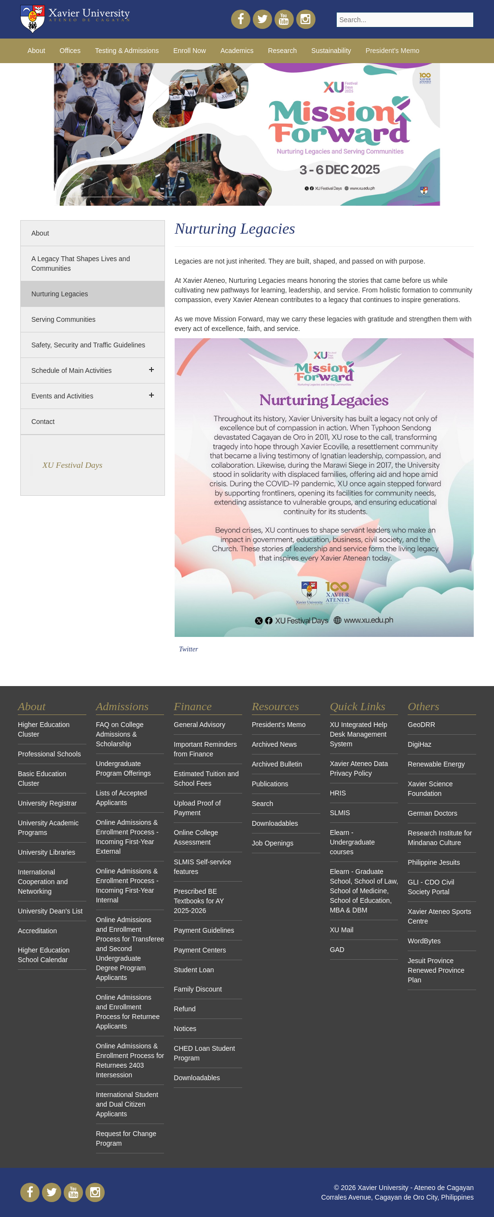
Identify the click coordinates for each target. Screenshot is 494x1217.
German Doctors (432, 813)
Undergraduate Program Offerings (123, 768)
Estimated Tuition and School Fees (206, 778)
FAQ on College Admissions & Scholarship (120, 734)
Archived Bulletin (277, 764)
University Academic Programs (48, 827)
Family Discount (198, 989)
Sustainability (331, 50)
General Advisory (199, 724)
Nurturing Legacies (59, 294)
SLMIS (340, 813)
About (36, 50)
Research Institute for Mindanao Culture (440, 838)
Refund (184, 1009)
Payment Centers (200, 950)
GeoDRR (421, 724)
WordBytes (424, 941)
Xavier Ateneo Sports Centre (439, 916)
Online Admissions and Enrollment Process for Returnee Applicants (128, 1011)
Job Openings (272, 843)
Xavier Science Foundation (430, 788)
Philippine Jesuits (434, 862)
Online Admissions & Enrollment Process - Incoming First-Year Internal (127, 885)
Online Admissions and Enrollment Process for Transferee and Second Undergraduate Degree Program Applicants (130, 948)
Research (282, 50)
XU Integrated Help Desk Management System (358, 734)
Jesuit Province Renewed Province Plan (436, 970)
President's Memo (393, 50)
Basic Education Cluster (42, 778)
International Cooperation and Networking (43, 881)
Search (262, 803)
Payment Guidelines (204, 930)
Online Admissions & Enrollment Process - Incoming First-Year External (127, 837)
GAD (337, 949)
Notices (185, 1028)
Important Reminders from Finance (205, 749)
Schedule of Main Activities (71, 370)
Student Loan (194, 970)
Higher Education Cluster (43, 729)
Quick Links (357, 706)
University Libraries (46, 852)
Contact (43, 421)
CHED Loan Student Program (204, 1053)
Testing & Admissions (127, 50)
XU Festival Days (72, 465)
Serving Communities (63, 319)
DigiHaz (419, 744)
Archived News (274, 744)
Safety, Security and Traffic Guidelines (88, 345)
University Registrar (47, 803)
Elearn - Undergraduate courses (352, 842)
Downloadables (197, 1078)
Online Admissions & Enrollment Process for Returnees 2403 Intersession (130, 1060)
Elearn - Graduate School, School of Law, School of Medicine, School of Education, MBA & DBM (364, 891)
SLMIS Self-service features (202, 866)
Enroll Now (189, 50)
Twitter (188, 649)
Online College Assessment (196, 837)
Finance (193, 706)
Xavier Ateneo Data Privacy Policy (359, 768)
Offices (70, 50)
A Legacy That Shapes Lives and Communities (80, 263)
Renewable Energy (436, 764)
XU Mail (342, 930)
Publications (270, 784)
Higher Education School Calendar (43, 955)
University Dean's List (50, 911)
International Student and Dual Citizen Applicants (127, 1104)
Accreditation (37, 931)
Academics (236, 50)
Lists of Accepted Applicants (121, 798)
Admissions (122, 706)
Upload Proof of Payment (197, 808)
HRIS (338, 793)
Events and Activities (62, 396)
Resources (275, 706)
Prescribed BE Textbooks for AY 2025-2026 (199, 900)
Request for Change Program (126, 1138)
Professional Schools (49, 754)
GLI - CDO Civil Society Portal (431, 887)
